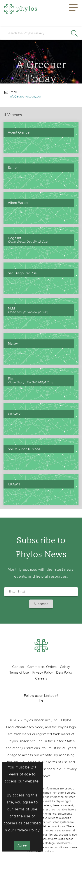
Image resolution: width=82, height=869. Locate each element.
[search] (41, 33)
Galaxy (65, 667)
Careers (41, 678)
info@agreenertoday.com (25, 96)
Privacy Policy (42, 672)
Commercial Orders (41, 667)
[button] (73, 9)
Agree (22, 845)
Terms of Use (25, 809)
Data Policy (64, 672)
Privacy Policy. (27, 830)
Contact (18, 667)
